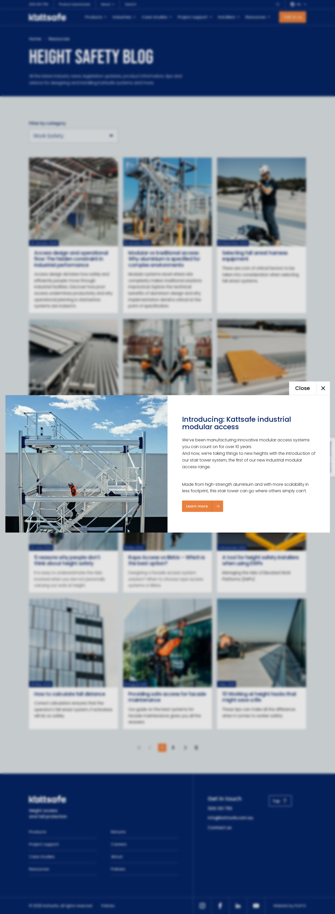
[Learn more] (202, 506)
